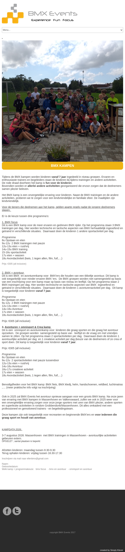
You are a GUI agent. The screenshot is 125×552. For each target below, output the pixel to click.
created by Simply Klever (111, 550)
